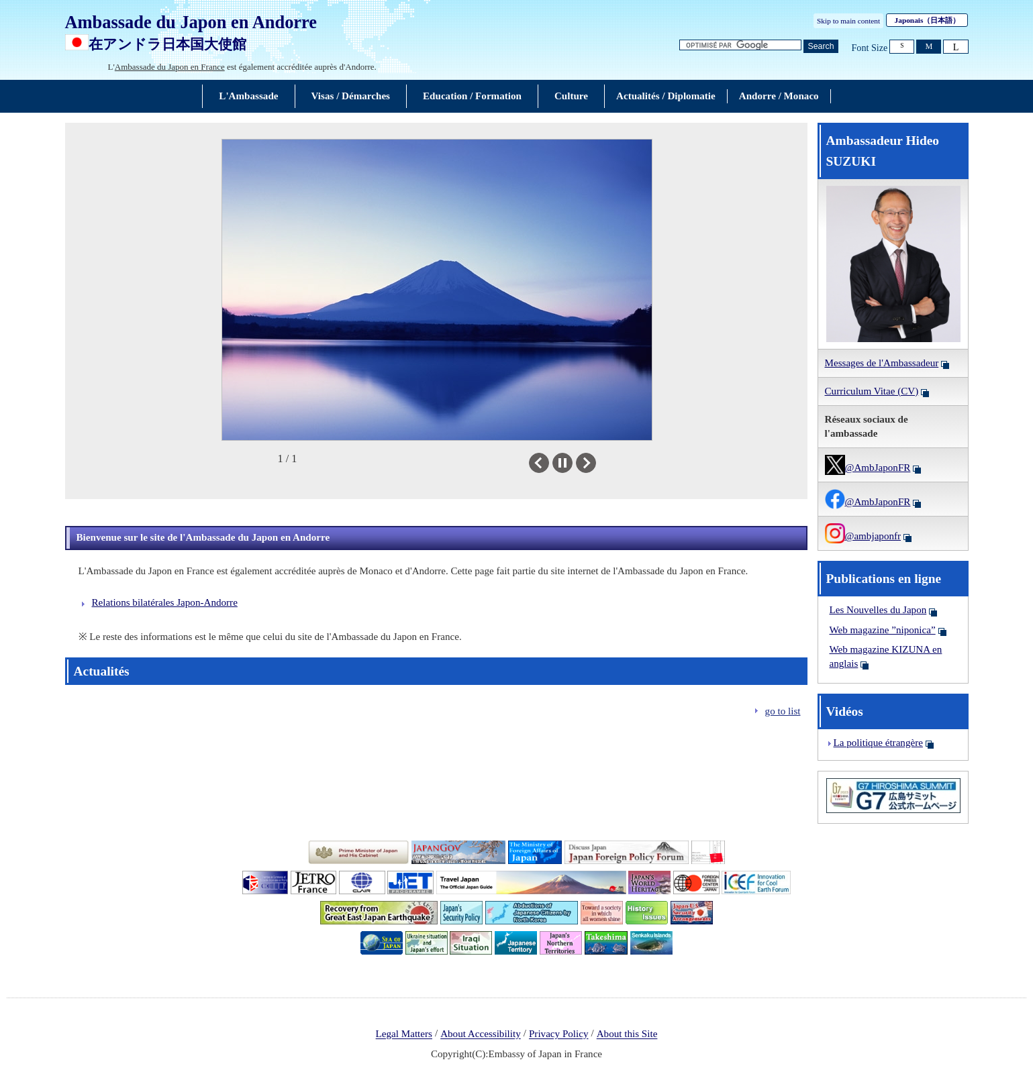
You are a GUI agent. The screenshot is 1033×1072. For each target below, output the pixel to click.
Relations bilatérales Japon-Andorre (165, 602)
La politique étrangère (878, 742)
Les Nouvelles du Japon (878, 609)
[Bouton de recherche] (821, 47)
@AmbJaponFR (868, 467)
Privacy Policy (559, 1034)
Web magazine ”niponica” (883, 630)
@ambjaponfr (863, 536)
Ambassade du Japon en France (170, 67)
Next (595, 463)
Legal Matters (404, 1034)
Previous (548, 463)
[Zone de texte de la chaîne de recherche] (740, 45)
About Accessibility (480, 1034)
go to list (783, 711)
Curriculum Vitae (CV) (872, 391)
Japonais (928, 20)
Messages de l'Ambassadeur (882, 363)
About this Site (627, 1034)
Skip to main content (848, 21)
